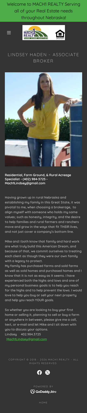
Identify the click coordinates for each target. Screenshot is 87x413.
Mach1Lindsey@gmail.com (26, 339)
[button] (9, 33)
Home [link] (43, 402)
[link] (43, 32)
